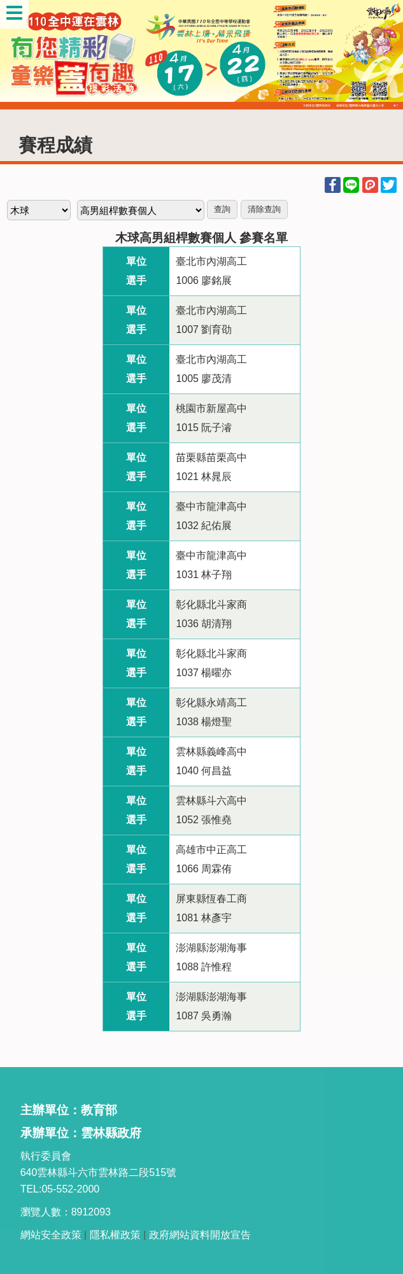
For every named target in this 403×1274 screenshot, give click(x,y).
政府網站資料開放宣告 (200, 1234)
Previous (22, 54)
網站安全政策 (50, 1234)
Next (380, 54)
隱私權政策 (115, 1234)
